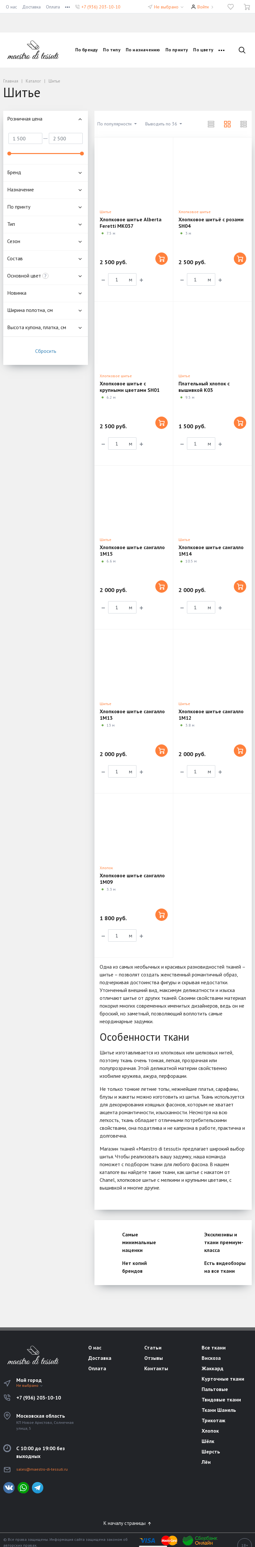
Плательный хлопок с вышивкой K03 (204, 386)
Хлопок (106, 867)
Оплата (53, 7)
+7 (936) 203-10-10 (100, 7)
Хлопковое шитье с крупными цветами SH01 (130, 386)
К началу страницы (127, 1523)
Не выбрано (169, 7)
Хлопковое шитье (194, 211)
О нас (11, 7)
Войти (203, 7)
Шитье (105, 211)
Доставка (31, 7)
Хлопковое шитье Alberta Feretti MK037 (131, 222)
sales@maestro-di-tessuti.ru (42, 1469)
